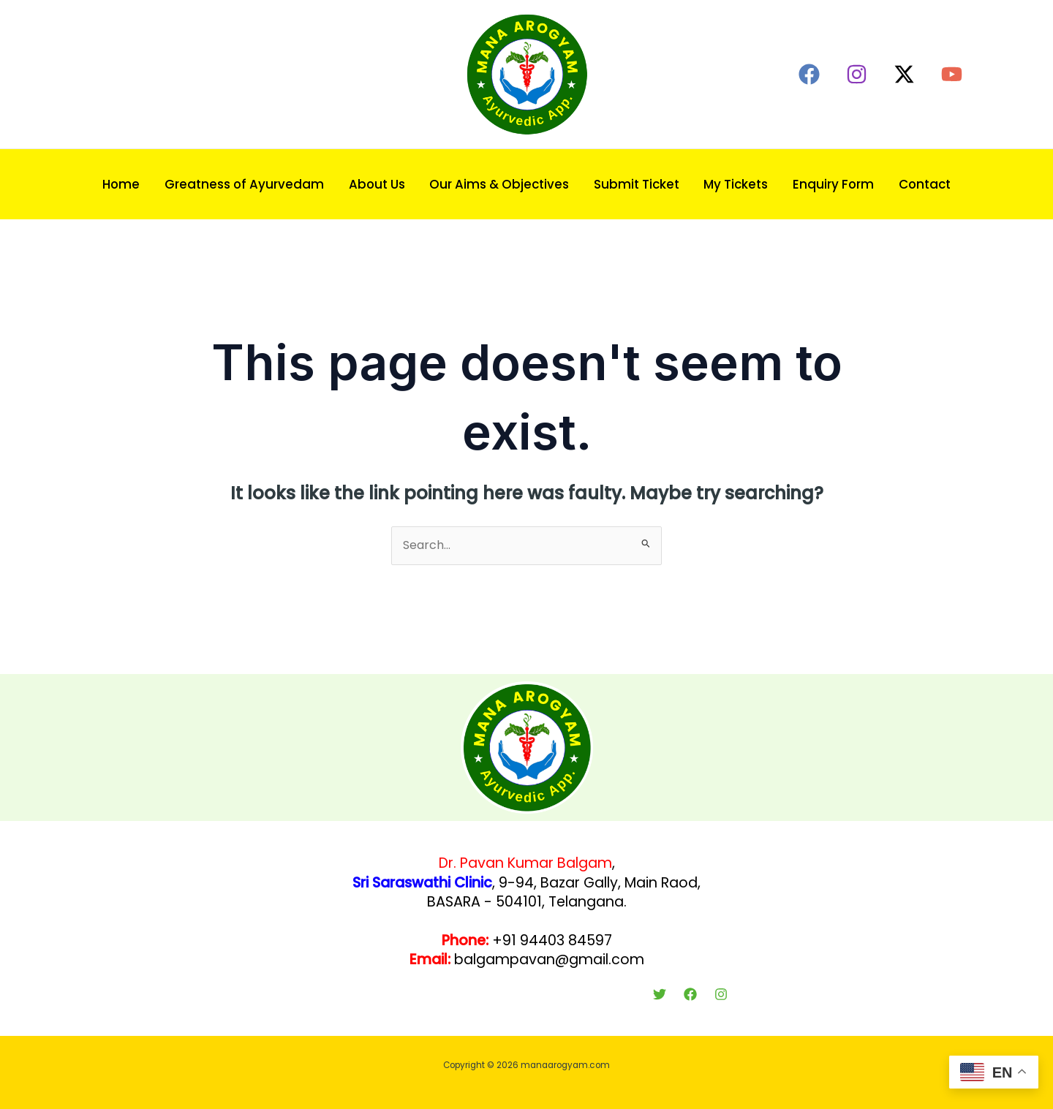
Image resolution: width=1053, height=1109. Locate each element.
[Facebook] (809, 74)
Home (121, 184)
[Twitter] (659, 994)
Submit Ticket (636, 184)
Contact (925, 184)
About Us (377, 184)
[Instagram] (856, 74)
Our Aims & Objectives (499, 184)
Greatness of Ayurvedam (244, 184)
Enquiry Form (833, 184)
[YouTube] (951, 74)
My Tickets (735, 184)
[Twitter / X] (904, 74)
